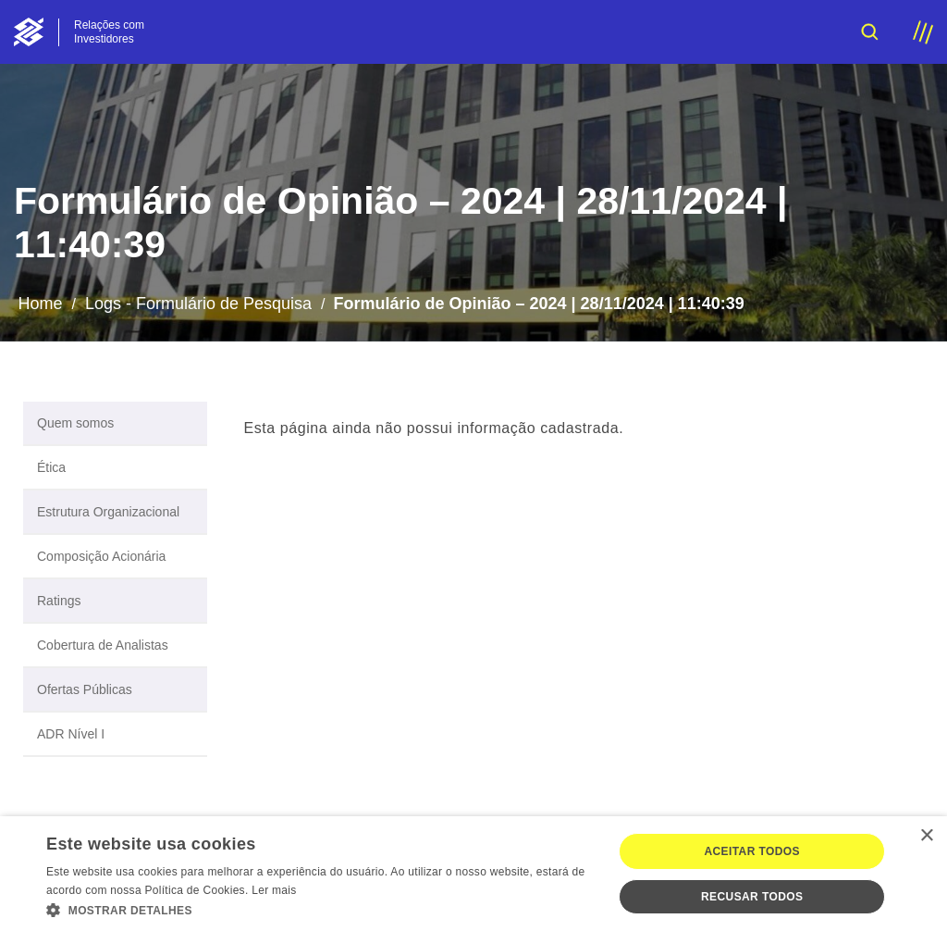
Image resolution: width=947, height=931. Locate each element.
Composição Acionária (101, 556)
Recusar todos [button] (752, 896)
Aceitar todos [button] (751, 851)
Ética (51, 467)
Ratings (58, 600)
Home (40, 303)
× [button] (926, 836)
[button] (321, 908)
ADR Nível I (71, 733)
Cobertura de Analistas (102, 645)
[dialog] (473, 873)
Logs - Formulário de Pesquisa (198, 303)
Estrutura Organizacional (108, 511)
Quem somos (75, 423)
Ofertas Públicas (84, 689)
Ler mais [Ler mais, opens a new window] (274, 890)
